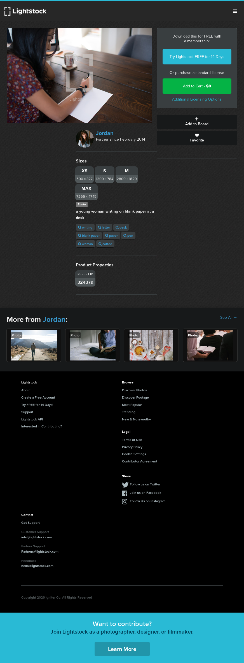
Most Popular (132, 404)
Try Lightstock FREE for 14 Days (197, 57)
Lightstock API (32, 419)
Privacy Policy (132, 447)
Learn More (122, 649)
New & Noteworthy (136, 419)
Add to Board (197, 122)
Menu (235, 11)
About (25, 390)
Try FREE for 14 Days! (37, 404)
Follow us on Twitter (145, 484)
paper (111, 235)
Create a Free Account (38, 397)
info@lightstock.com (36, 537)
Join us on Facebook (145, 492)
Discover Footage (135, 397)
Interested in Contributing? (41, 426)
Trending (128, 412)
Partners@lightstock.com (39, 551)
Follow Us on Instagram (147, 501)
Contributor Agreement (139, 461)
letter (104, 227)
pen (128, 235)
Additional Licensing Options (197, 99)
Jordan (105, 133)
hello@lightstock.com (37, 565)
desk (121, 227)
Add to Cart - (197, 86)
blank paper (89, 235)
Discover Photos (134, 390)
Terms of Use (132, 439)
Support (27, 412)
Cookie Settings (134, 454)
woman (85, 243)
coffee (105, 243)
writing (85, 227)
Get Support (30, 522)
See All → (228, 317)
